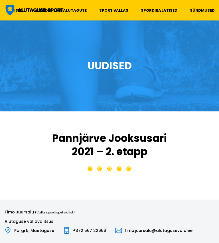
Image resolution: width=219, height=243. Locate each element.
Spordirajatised (159, 10)
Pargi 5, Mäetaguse (34, 230)
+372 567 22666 (89, 230)
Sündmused (202, 10)
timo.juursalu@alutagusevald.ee (158, 230)
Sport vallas (113, 10)
